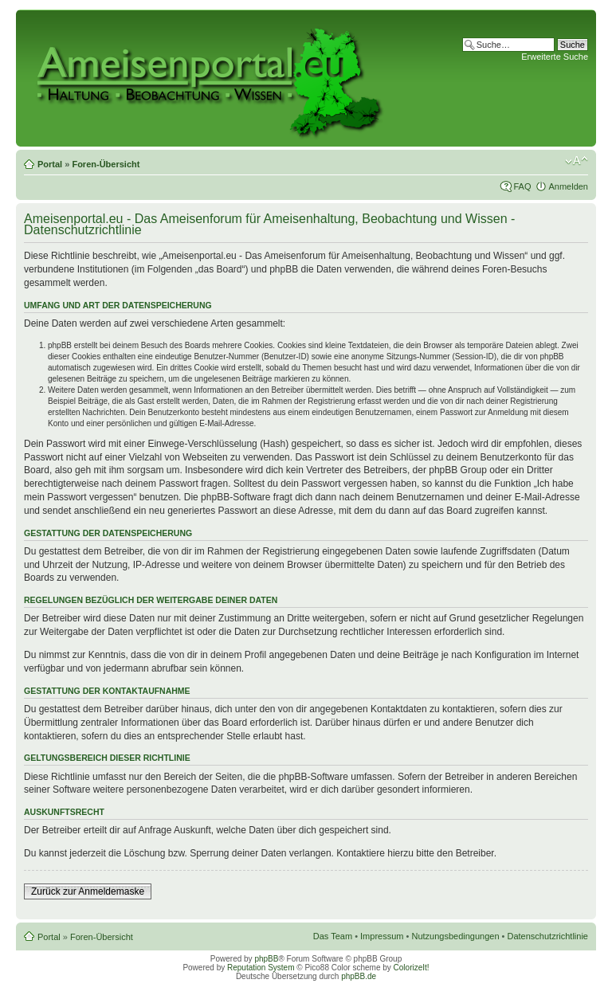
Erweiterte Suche (554, 56)
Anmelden (568, 186)
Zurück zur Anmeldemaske (87, 891)
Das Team (332, 936)
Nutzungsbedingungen (455, 936)
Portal (49, 164)
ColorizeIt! (412, 967)
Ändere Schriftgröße (576, 161)
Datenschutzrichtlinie (548, 936)
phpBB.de (358, 976)
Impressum (381, 936)
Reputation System (261, 967)
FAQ (522, 186)
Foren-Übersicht (105, 164)
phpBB (266, 958)
